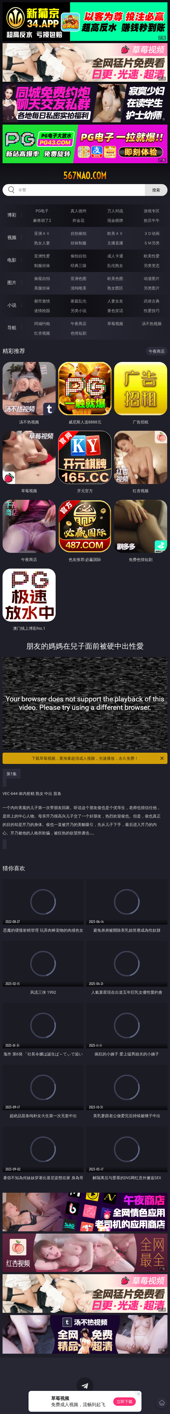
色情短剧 (78, 333)
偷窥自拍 (42, 278)
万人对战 (115, 210)
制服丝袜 (42, 265)
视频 (11, 237)
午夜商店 (78, 323)
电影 (11, 260)
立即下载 (124, 1401)
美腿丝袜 (42, 288)
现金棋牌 (115, 220)
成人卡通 (115, 256)
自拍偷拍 (78, 233)
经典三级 (78, 265)
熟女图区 (115, 288)
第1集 (11, 773)
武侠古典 (152, 301)
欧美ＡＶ (115, 233)
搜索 (156, 190)
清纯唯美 (78, 288)
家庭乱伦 (78, 301)
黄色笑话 (115, 310)
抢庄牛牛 (152, 220)
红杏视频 (42, 333)
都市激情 (42, 301)
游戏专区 (152, 210)
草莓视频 (115, 323)
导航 (11, 327)
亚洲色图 (78, 278)
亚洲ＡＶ (42, 233)
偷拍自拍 (78, 256)
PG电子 (42, 210)
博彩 (11, 215)
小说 (11, 305)
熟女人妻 (42, 243)
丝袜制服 (78, 243)
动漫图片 (152, 278)
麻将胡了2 (42, 220)
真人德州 (78, 210)
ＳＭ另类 (152, 243)
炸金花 (78, 220)
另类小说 (78, 310)
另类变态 (152, 265)
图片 (11, 282)
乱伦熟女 (115, 265)
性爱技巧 (152, 310)
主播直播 (115, 243)
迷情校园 (42, 310)
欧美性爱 (152, 256)
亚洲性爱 (42, 256)
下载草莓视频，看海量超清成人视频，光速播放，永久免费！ (98, 758)
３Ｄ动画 (152, 233)
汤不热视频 (152, 323)
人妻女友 (115, 301)
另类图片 (152, 288)
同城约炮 (42, 323)
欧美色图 (115, 278)
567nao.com (84, 175)
